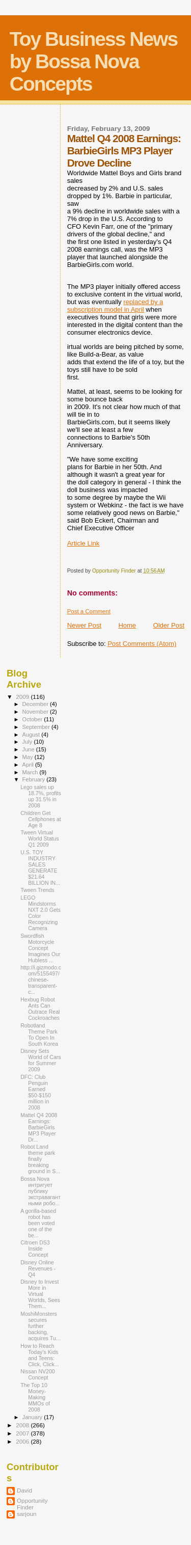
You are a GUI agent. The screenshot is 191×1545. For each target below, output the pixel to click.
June (29, 749)
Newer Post (84, 625)
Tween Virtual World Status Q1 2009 (39, 838)
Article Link (83, 543)
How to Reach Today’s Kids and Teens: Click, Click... (39, 1355)
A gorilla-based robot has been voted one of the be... (38, 1223)
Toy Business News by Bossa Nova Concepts (93, 61)
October (33, 719)
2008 (23, 1425)
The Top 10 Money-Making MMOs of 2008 (35, 1397)
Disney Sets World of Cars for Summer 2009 (40, 1060)
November (36, 712)
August (32, 734)
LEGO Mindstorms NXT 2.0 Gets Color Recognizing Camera (40, 913)
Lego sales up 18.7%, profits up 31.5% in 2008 (40, 796)
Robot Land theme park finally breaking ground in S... (40, 1159)
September (37, 727)
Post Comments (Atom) (141, 643)
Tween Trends (37, 890)
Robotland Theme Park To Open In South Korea (39, 1034)
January (33, 1417)
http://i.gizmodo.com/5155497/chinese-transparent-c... (40, 979)
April (28, 765)
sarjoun (26, 1513)
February (34, 779)
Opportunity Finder (32, 1503)
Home (127, 625)
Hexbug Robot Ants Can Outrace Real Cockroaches (40, 1008)
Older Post (168, 625)
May (28, 757)
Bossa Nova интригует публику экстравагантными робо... (40, 1191)
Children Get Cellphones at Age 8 (40, 819)
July (28, 742)
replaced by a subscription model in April (115, 305)
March (31, 772)
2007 (23, 1433)
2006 (23, 1441)
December (36, 704)
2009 (23, 696)
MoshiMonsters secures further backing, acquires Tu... (40, 1326)
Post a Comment (89, 611)
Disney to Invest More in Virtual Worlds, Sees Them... (40, 1294)
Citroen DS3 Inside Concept (35, 1248)
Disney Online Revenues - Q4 (38, 1268)
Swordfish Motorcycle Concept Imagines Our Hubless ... (40, 948)
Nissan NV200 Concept (37, 1374)
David (24, 1490)
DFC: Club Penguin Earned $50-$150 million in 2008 (35, 1092)
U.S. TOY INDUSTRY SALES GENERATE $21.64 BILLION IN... (40, 867)
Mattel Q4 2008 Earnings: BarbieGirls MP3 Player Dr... (38, 1127)
